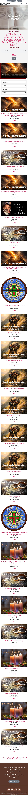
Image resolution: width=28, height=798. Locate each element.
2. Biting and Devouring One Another (14, 443)
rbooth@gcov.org (14, 777)
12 (21, 757)
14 (26, 757)
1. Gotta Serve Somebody (14, 471)
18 (14, 759)
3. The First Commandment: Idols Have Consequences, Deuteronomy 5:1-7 (14, 140)
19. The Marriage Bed (14, 242)
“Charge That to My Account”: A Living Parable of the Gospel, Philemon (14, 533)
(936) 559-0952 (9, 775)
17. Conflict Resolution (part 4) (14, 588)
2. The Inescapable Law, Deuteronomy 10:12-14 (14, 191)
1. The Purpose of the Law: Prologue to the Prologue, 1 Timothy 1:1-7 (14, 267)
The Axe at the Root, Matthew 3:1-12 (14, 721)
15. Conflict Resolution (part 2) (14, 693)
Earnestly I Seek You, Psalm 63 (14, 217)
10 (17, 757)
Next (20, 759)
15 (7, 759)
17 (12, 759)
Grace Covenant (5, 3)
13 (23, 757)
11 (19, 757)
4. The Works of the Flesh (14, 333)
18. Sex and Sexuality (14, 496)
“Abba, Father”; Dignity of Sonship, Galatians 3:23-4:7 (14, 562)
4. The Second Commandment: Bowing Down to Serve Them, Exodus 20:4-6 (14, 39)
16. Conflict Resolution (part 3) (14, 641)
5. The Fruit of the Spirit (14, 416)
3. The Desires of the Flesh (14, 360)
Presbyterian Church (5, 4)
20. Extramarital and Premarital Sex (14, 166)
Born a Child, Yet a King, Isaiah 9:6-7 (14, 616)
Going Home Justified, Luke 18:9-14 (14, 305)
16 (10, 759)
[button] (21, 4)
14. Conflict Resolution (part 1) (14, 746)
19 (16, 759)
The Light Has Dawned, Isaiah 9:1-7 (14, 668)
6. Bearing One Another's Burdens (14, 388)
